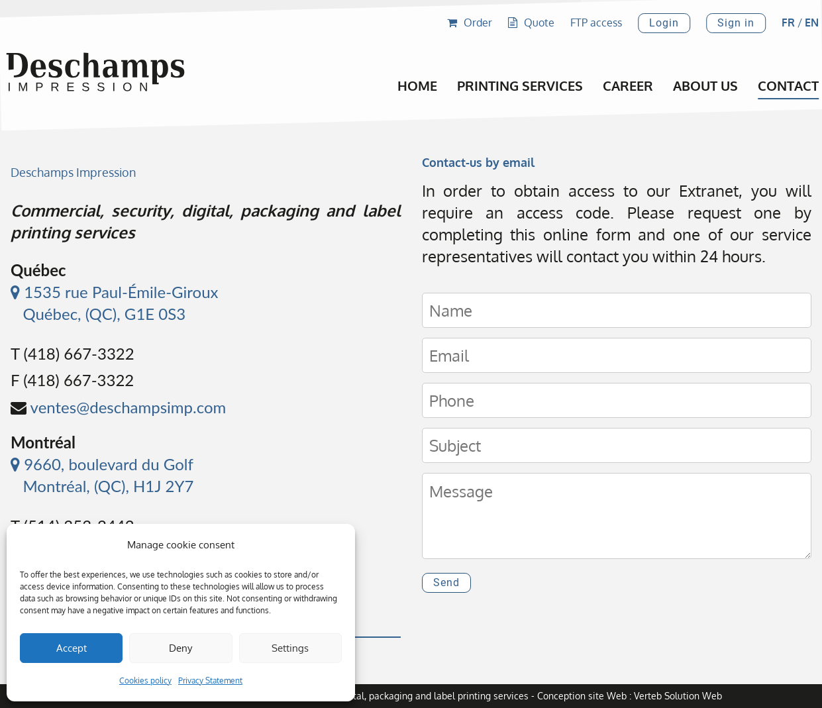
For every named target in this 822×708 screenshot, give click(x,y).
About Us (705, 85)
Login (664, 23)
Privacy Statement (210, 680)
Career (628, 85)
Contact (788, 85)
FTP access (596, 22)
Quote (531, 22)
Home (417, 85)
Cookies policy (145, 680)
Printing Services (520, 85)
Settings (290, 648)
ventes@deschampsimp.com (128, 407)
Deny (180, 648)
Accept (71, 648)
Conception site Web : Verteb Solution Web (629, 695)
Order (469, 22)
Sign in (735, 23)
